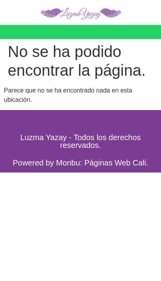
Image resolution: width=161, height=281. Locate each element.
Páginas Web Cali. (116, 162)
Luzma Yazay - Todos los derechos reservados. (80, 141)
